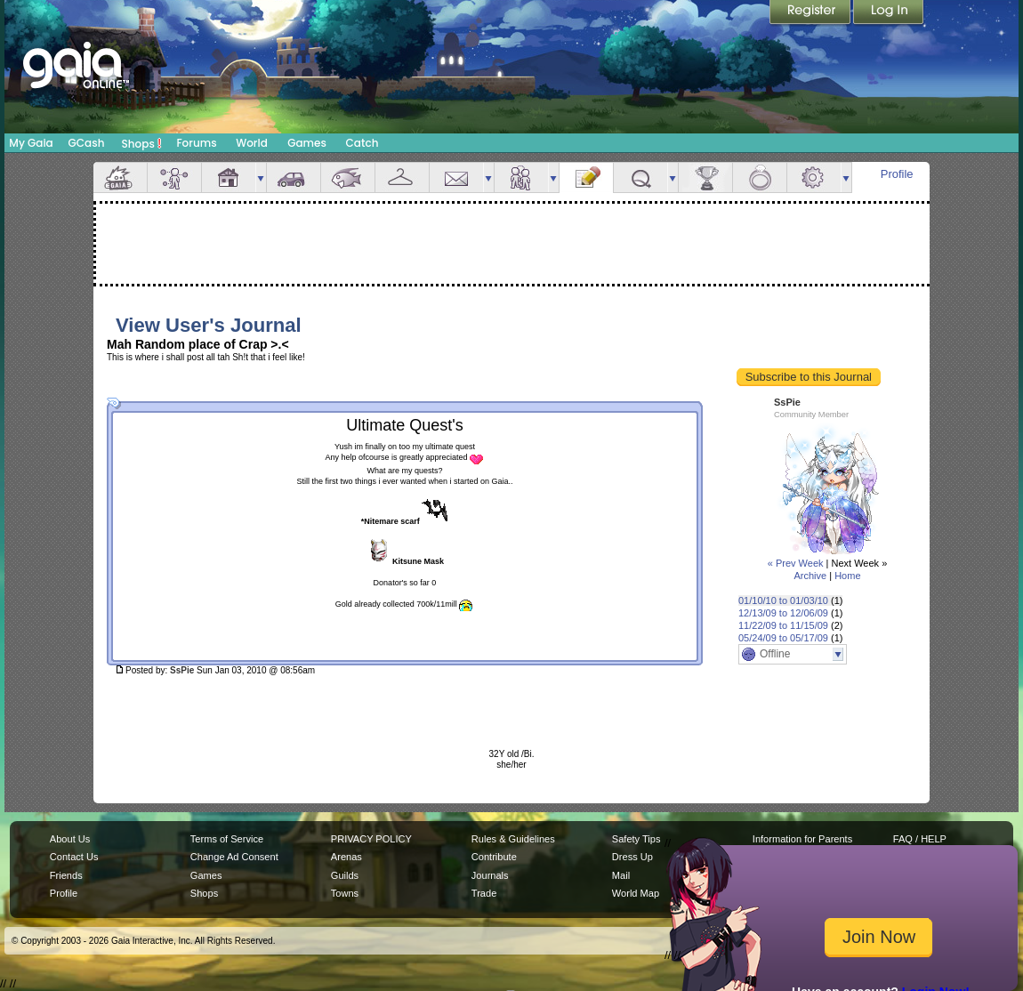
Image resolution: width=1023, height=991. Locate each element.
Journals (490, 875)
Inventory (402, 177)
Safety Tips (636, 839)
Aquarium (348, 177)
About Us (70, 839)
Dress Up (632, 856)
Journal (586, 177)
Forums (196, 142)
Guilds (344, 875)
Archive (809, 575)
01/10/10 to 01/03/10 (783, 600)
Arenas (346, 856)
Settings (814, 177)
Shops (142, 143)
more (260, 177)
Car (293, 177)
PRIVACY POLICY (371, 839)
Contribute (494, 856)
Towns (344, 893)
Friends (521, 177)
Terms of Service (226, 839)
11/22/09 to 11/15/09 (783, 625)
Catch (362, 142)
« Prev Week (796, 563)
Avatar (174, 177)
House (228, 177)
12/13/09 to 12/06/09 (783, 613)
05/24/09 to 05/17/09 (783, 637)
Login (888, 13)
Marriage (759, 177)
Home (847, 575)
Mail (456, 177)
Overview (120, 177)
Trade (483, 893)
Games (306, 142)
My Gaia (30, 142)
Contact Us (74, 856)
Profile (897, 174)
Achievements (705, 177)
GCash (86, 142)
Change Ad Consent (234, 856)
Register (811, 13)
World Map (635, 893)
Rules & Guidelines (513, 839)
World (252, 142)
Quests (640, 177)
